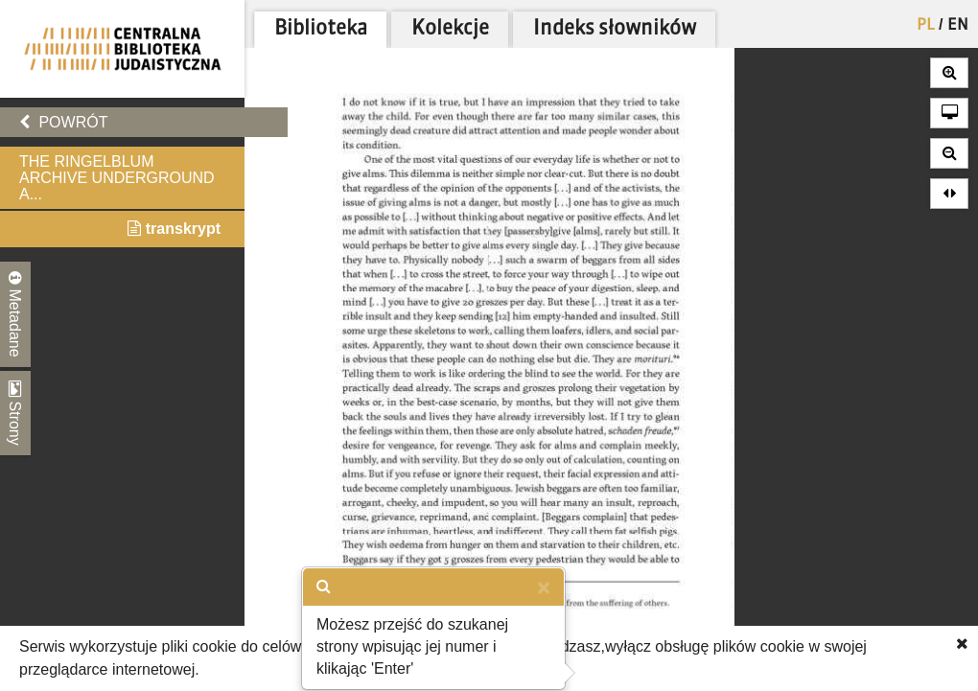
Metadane (15, 314)
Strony (15, 413)
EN (957, 26)
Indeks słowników (614, 29)
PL (926, 26)
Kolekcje (450, 29)
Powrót (63, 122)
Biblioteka (320, 29)
